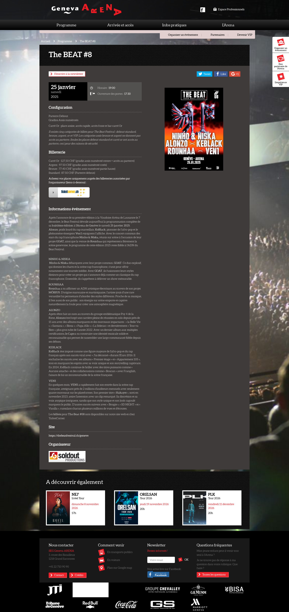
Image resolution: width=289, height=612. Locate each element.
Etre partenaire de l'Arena (280, 62)
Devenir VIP (244, 34)
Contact (59, 575)
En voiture (113, 560)
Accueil (45, 41)
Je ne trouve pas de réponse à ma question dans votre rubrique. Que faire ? (217, 564)
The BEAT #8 (87, 41)
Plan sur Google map (119, 567)
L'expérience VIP (281, 79)
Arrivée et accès (120, 25)
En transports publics (120, 552)
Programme (66, 25)
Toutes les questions (214, 574)
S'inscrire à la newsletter (68, 73)
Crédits (79, 575)
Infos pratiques (174, 25)
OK (186, 559)
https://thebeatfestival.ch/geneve (68, 435)
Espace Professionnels (228, 9)
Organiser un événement (280, 45)
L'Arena (228, 25)
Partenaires (217, 34)
